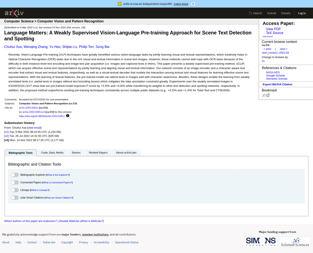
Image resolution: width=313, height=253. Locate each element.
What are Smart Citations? (58, 197)
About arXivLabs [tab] (126, 152)
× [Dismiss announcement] (193, 3)
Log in (302, 13)
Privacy (83, 242)
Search (255, 13)
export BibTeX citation (277, 84)
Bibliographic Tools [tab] (21, 152)
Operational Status (126, 242)
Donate (285, 13)
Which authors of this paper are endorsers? (30, 221)
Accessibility (101, 242)
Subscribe (49, 242)
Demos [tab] (76, 152)
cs (263, 61)
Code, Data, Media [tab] (52, 152)
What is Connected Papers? (57, 182)
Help (18, 242)
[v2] (6, 135)
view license (268, 36)
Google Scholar (275, 75)
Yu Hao (54, 47)
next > (283, 48)
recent (273, 52)
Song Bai (102, 47)
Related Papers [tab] (98, 152)
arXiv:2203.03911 (28, 107)
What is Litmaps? (40, 190)
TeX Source (274, 33)
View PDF (273, 29)
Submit (271, 13)
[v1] (6, 131)
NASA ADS (273, 72)
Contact (32, 242)
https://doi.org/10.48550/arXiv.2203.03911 (42, 116)
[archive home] (14, 13)
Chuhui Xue (13, 47)
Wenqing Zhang (36, 47)
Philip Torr (86, 47)
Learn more (181, 4)
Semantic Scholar (277, 78)
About (6, 242)
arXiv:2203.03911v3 (34, 111)
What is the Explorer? (58, 175)
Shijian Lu (69, 47)
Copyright (67, 242)
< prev (267, 48)
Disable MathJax (69, 221)
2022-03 (284, 52)
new (264, 52)
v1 (35, 27)
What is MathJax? (92, 221)
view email (34, 127)
